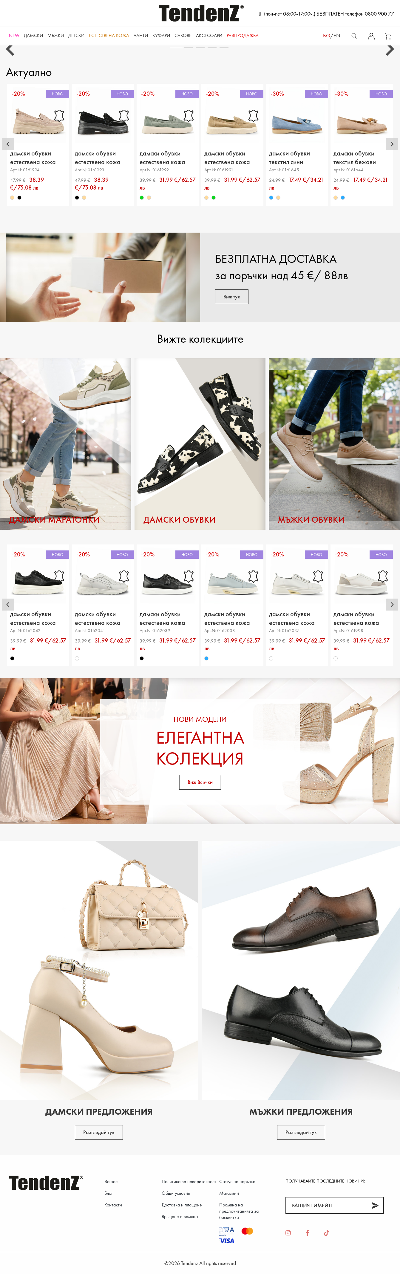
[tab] (176, 47)
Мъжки (55, 35)
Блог (108, 1193)
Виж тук (231, 296)
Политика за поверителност (189, 1181)
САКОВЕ (182, 35)
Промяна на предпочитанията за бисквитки (239, 1211)
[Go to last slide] (11, 49)
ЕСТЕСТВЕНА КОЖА (109, 35)
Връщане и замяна (180, 1216)
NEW (14, 35)
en (336, 35)
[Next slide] (389, 49)
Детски (76, 35)
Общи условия (176, 1193)
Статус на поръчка (237, 1181)
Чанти (141, 35)
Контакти (113, 1205)
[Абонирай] (375, 1205)
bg (326, 35)
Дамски (33, 35)
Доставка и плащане (182, 1205)
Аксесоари (209, 35)
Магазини (229, 1193)
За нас (111, 1181)
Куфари (161, 35)
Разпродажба (243, 35)
